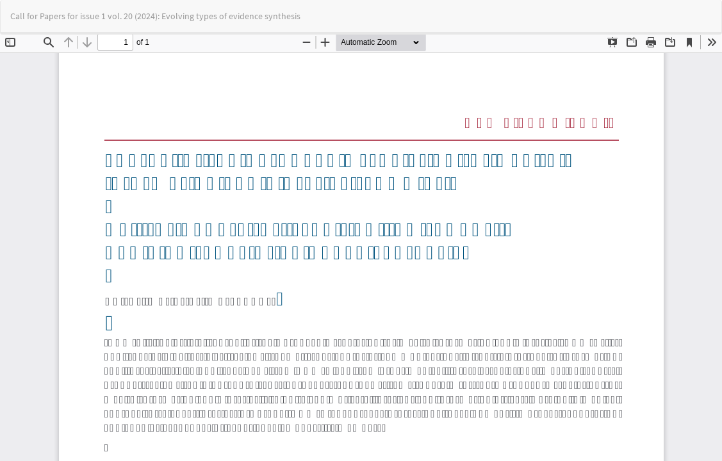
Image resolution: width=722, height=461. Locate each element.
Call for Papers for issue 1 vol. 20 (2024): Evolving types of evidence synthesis (155, 16)
